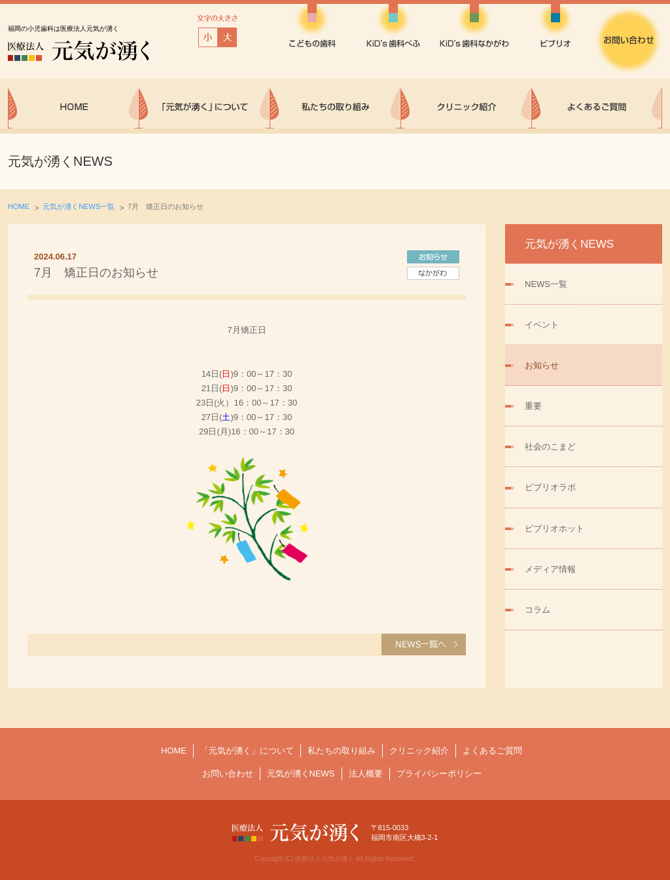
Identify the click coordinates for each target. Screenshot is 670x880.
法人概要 (366, 773)
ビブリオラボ (550, 487)
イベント (542, 325)
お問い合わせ (227, 773)
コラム (537, 610)
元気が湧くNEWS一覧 (79, 206)
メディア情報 (550, 569)
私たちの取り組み (342, 751)
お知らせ (542, 365)
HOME (18, 206)
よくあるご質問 (492, 751)
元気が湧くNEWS (301, 773)
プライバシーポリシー (439, 773)
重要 (533, 406)
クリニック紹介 (419, 751)
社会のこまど (550, 446)
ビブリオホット (554, 528)
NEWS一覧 (546, 284)
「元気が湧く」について (247, 751)
